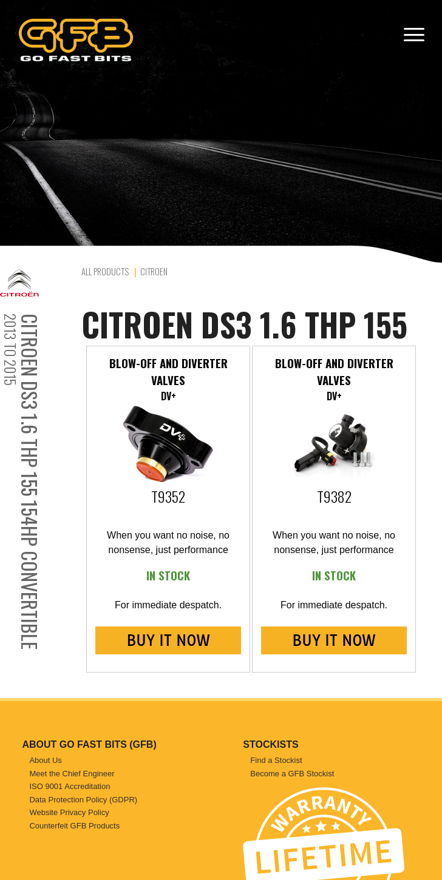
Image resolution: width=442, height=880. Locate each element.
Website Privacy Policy (69, 812)
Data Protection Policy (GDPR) (83, 799)
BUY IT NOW (167, 640)
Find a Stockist (276, 760)
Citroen (154, 271)
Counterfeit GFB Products (74, 825)
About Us (45, 760)
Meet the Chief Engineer (71, 773)
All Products (105, 271)
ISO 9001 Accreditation (69, 786)
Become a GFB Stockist (292, 773)
